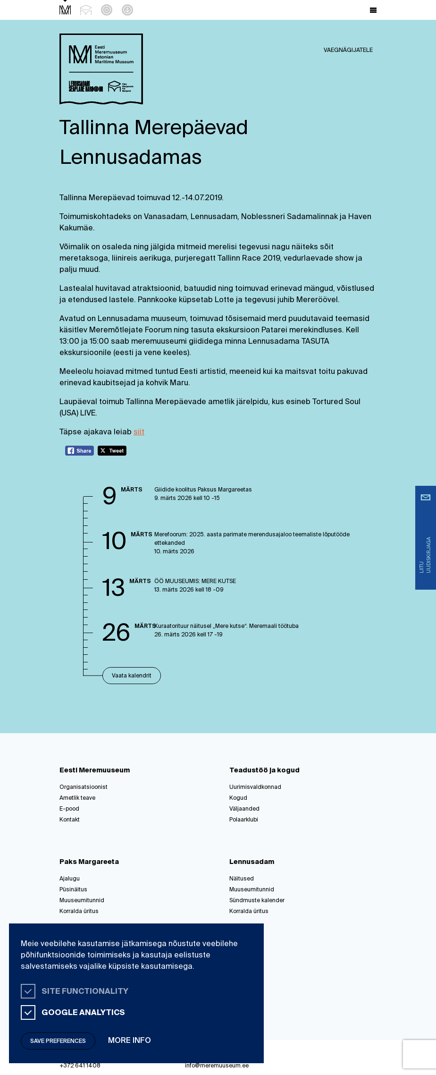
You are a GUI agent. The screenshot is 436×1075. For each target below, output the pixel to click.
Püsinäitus (73, 890)
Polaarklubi (243, 820)
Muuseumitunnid (81, 901)
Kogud (238, 798)
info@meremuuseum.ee (217, 1066)
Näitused (241, 879)
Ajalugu (69, 879)
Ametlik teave (77, 798)
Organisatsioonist (83, 787)
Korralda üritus (79, 911)
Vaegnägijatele (348, 50)
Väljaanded (244, 809)
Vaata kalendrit (131, 676)
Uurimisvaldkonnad (255, 787)
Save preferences (58, 1041)
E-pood (69, 809)
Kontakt (69, 820)
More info (129, 1041)
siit (139, 432)
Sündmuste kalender (257, 901)
